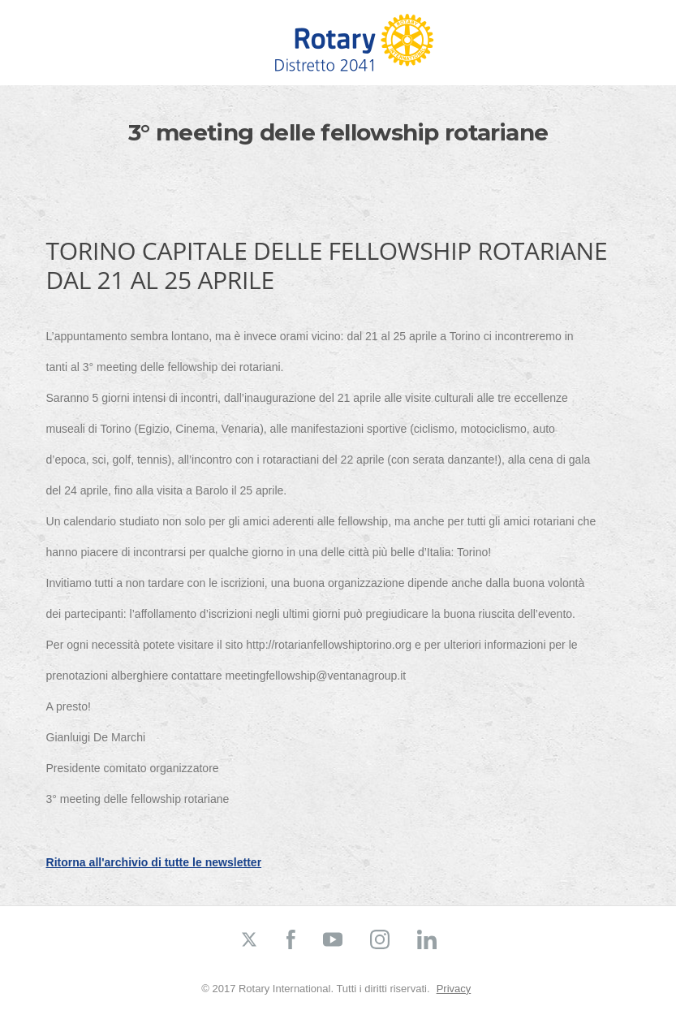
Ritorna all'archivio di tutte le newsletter (154, 862)
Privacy (454, 988)
